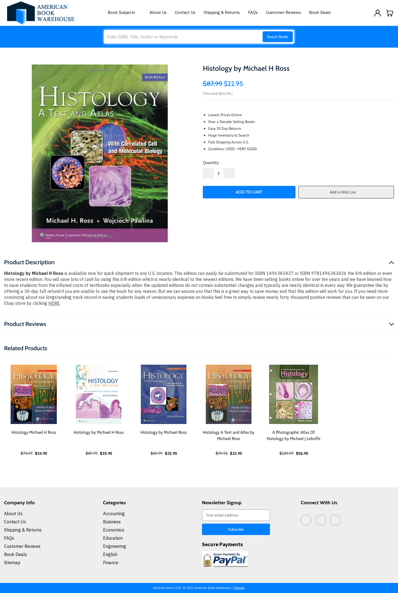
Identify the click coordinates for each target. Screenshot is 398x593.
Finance (110, 562)
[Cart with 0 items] (390, 13)
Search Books (277, 36)
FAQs (253, 12)
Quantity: (211, 162)
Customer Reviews (283, 12)
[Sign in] (378, 13)
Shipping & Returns (222, 12)
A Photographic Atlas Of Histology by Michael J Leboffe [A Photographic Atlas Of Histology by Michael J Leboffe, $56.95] (294, 435)
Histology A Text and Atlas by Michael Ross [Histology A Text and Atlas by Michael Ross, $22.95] (228, 435)
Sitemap (12, 562)
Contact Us (185, 12)
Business (112, 521)
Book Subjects (124, 12)
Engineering (114, 546)
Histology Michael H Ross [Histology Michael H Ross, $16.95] (33, 432)
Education (113, 538)
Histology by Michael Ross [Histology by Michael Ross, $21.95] (164, 432)
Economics (113, 530)
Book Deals (320, 12)
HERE (54, 303)
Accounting (114, 513)
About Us (158, 12)
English (110, 554)
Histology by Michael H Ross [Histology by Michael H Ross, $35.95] (99, 432)
